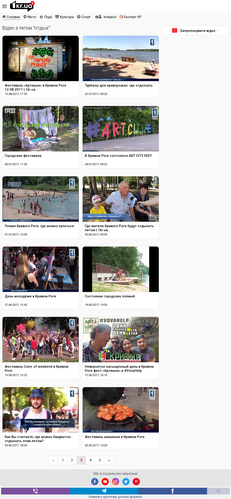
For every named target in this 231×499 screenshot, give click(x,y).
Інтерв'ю (110, 17)
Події (48, 17)
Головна (13, 17)
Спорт (86, 17)
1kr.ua (22, 6)
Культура (67, 17)
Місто (32, 17)
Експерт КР (132, 17)
